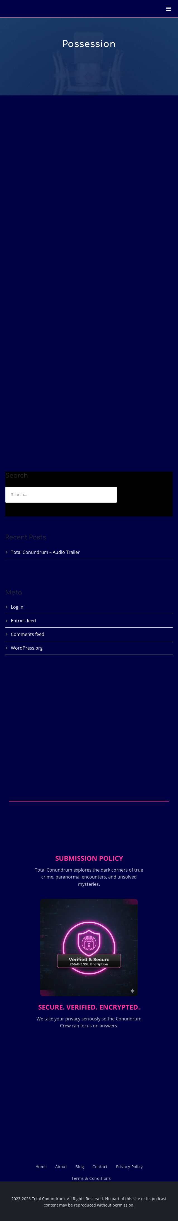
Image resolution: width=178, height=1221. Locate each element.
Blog (79, 1166)
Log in (17, 607)
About (61, 1166)
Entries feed (23, 621)
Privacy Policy (129, 1166)
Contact (100, 1166)
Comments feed (27, 634)
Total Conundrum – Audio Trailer (45, 552)
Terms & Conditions (91, 1178)
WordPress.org (27, 648)
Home (41, 1166)
